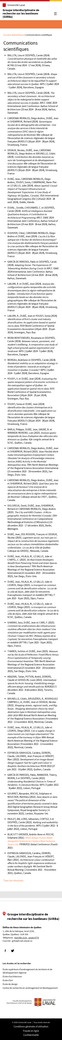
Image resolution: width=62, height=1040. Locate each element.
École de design (10, 984)
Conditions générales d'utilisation (31, 1026)
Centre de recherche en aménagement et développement (30, 988)
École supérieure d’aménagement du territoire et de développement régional (27, 971)
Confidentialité (31, 1035)
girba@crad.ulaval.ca (22, 941)
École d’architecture (12, 976)
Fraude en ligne (31, 1031)
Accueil (6, 35)
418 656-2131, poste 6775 (26, 937)
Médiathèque (17, 35)
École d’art (8, 980)
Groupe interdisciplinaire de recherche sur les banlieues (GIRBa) (21, 13)
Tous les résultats (13, 880)
